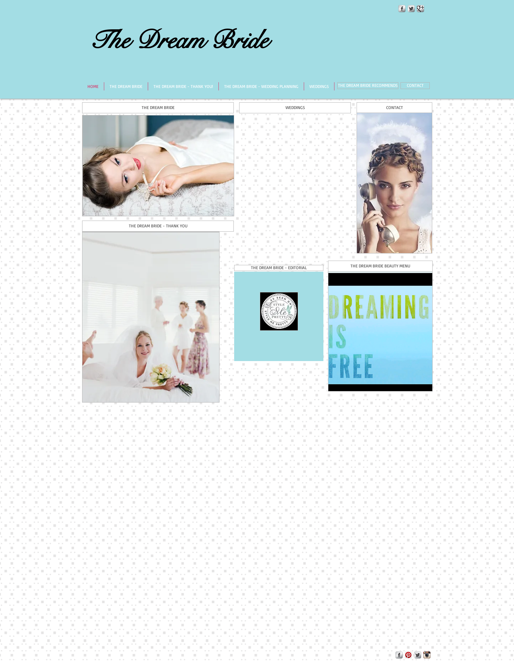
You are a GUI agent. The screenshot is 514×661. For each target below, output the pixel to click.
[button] (278, 268)
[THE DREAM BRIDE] (158, 107)
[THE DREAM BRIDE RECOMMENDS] (367, 85)
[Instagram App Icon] (426, 654)
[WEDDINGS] (295, 107)
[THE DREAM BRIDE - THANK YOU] (158, 226)
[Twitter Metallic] (411, 8)
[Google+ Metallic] (420, 8)
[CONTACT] (415, 85)
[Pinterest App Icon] (408, 654)
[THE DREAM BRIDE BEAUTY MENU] (380, 266)
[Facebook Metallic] (401, 8)
